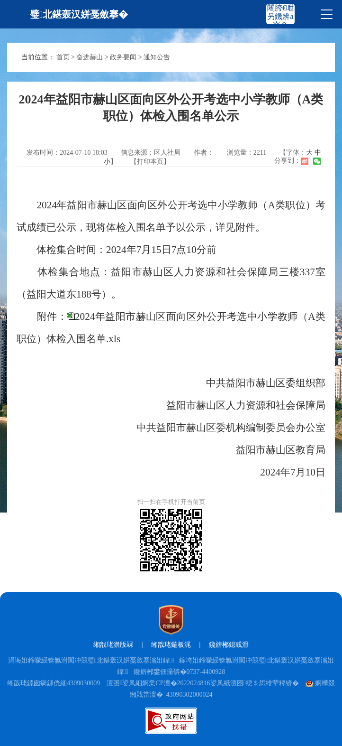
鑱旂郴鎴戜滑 (229, 644)
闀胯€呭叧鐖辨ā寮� (280, 16)
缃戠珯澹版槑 (113, 644)
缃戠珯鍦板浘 (171, 644)
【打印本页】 (150, 161)
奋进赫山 (89, 57)
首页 (63, 57)
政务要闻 (123, 57)
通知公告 (157, 57)
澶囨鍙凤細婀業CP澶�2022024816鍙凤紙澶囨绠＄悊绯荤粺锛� (202, 683)
